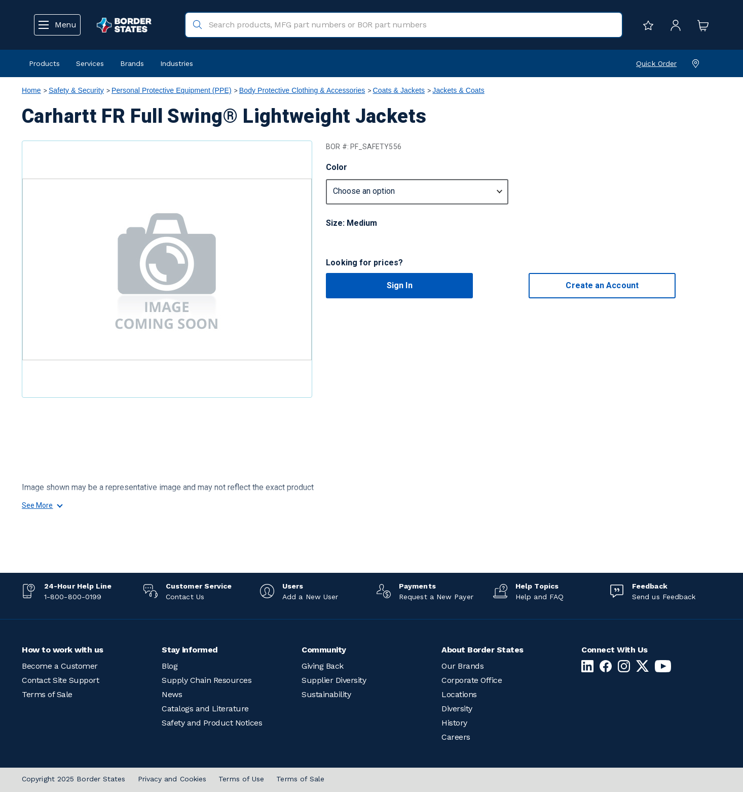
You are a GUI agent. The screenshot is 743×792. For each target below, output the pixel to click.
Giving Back (323, 666)
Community (324, 650)
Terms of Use (241, 779)
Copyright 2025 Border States (74, 779)
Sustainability (326, 694)
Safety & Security (76, 90)
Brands (132, 63)
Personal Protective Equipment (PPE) (172, 90)
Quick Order (656, 63)
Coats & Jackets (399, 90)
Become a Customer (60, 666)
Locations (459, 694)
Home (31, 90)
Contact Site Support (60, 680)
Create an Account (602, 285)
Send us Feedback (663, 597)
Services (90, 63)
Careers (455, 737)
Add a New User (310, 597)
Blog (169, 666)
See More (42, 505)
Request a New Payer (436, 597)
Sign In (400, 285)
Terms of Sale (47, 694)
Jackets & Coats (458, 90)
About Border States (482, 650)
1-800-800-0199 (72, 597)
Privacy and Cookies (172, 779)
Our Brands (462, 666)
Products (44, 63)
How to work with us (62, 650)
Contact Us (185, 597)
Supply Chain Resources (206, 680)
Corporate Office (471, 680)
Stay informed (190, 650)
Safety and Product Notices (212, 723)
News (172, 694)
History (454, 723)
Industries (176, 63)
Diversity (456, 708)
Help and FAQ (539, 597)
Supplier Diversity (334, 680)
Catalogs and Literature (205, 708)
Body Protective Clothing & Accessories (302, 90)
